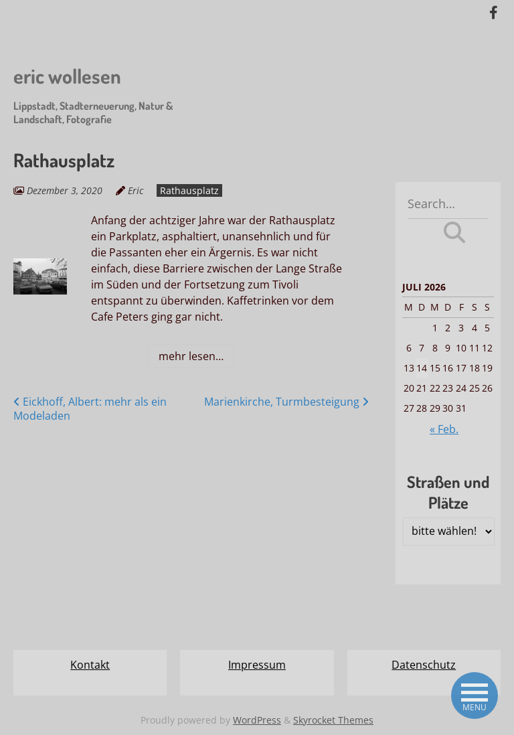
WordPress (257, 720)
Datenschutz (424, 664)
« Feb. (444, 429)
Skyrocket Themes (333, 720)
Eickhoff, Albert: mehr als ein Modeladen (90, 408)
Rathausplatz (189, 190)
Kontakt (90, 664)
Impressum (257, 664)
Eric (135, 190)
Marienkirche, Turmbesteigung (286, 401)
